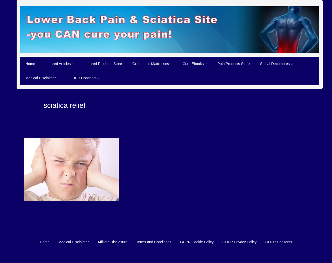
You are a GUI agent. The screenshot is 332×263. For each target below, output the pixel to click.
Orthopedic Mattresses (152, 64)
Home (30, 64)
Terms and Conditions (153, 242)
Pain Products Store (233, 64)
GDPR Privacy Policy (239, 242)
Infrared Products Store (103, 64)
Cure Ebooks (195, 64)
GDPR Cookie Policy (196, 242)
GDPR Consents (85, 78)
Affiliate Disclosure (112, 242)
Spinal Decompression (278, 64)
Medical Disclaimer (42, 78)
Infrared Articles (59, 64)
